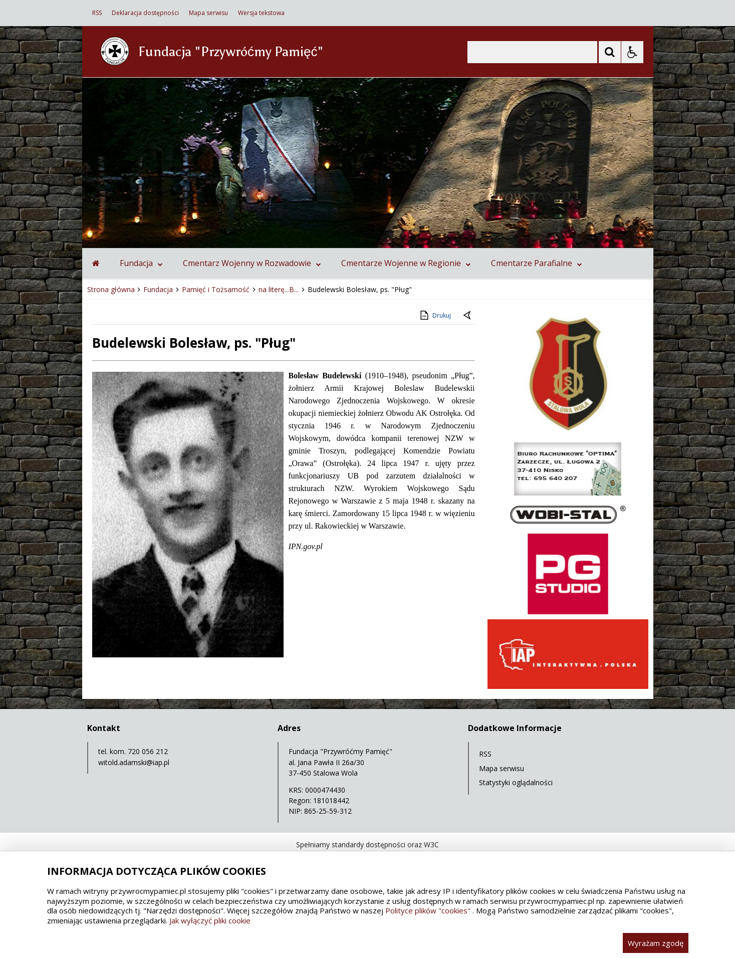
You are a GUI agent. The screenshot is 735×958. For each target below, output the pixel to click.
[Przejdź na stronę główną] (96, 263)
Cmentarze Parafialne (536, 263)
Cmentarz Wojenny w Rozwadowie (252, 263)
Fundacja (141, 263)
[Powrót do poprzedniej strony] (468, 316)
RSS (97, 13)
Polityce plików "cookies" (427, 910)
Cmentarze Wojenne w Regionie (406, 263)
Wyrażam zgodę (655, 943)
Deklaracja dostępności (145, 13)
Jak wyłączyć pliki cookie (210, 920)
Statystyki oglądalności (516, 782)
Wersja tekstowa (261, 13)
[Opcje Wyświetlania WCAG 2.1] (632, 52)
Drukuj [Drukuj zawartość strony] (434, 315)
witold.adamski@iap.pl (133, 762)
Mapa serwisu (208, 13)
